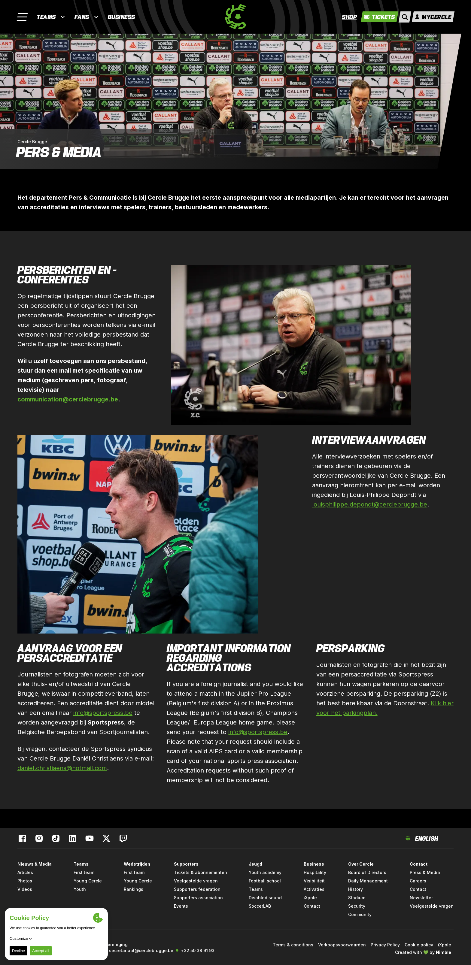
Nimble (443, 952)
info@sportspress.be (102, 712)
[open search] (405, 17)
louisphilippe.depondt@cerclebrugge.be (369, 504)
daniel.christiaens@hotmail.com (62, 768)
